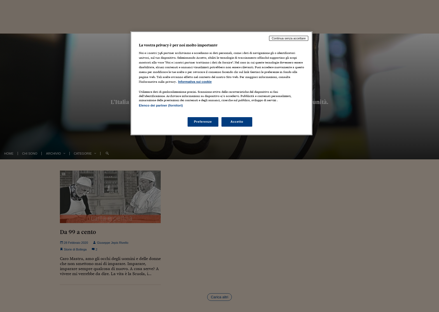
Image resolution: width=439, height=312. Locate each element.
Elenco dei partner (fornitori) (161, 105)
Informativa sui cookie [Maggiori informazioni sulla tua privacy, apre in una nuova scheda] (195, 81)
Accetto (236, 121)
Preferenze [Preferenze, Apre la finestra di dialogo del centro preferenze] (203, 121)
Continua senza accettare (289, 38)
